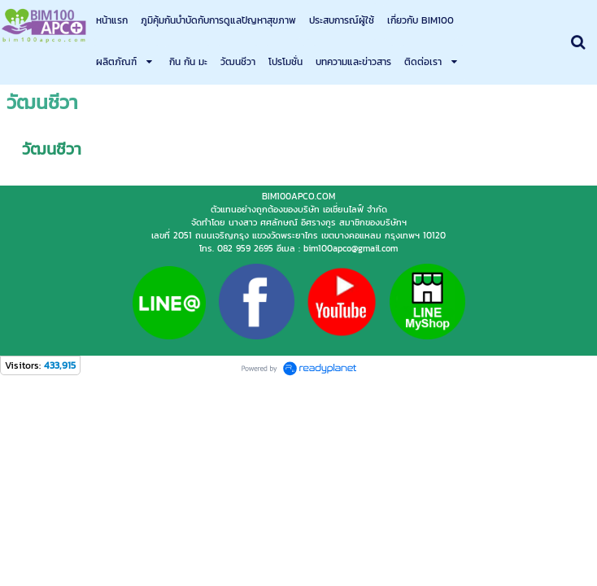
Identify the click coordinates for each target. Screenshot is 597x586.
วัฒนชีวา (51, 290)
